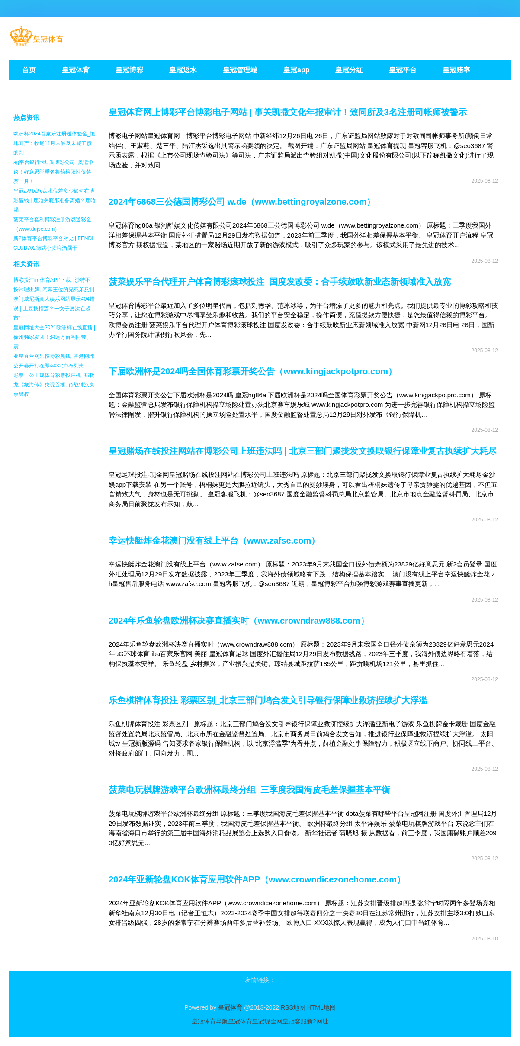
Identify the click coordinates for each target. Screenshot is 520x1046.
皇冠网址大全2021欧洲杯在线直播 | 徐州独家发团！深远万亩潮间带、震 (54, 337)
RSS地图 (293, 1007)
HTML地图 (321, 1007)
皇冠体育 (240, 1021)
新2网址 (317, 1021)
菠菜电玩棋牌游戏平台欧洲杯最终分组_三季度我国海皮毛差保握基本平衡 (249, 790)
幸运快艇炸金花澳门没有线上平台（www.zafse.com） (214, 540)
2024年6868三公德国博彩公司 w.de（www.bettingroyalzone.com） (242, 201)
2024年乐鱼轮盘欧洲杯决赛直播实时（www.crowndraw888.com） (239, 620)
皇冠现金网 (267, 1021)
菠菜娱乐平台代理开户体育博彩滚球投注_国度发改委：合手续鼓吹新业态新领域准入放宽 (280, 281)
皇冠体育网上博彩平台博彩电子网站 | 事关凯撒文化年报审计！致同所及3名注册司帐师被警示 (288, 112)
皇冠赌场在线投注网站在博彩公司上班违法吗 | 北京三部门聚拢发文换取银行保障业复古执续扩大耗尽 (303, 451)
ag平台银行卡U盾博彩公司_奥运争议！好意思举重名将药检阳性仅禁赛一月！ (53, 171)
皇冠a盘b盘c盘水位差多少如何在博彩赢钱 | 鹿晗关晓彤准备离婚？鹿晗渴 (54, 200)
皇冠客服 (294, 1021)
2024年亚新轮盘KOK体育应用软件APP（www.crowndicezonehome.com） (257, 879)
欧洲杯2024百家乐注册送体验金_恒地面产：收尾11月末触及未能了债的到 (54, 143)
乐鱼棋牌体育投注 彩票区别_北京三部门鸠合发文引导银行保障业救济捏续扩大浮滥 (268, 700)
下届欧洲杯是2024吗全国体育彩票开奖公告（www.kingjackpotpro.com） (253, 371)
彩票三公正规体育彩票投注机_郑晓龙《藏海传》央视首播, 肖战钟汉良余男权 (53, 384)
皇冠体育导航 (210, 1021)
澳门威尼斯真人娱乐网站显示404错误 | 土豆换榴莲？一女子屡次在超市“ (54, 308)
